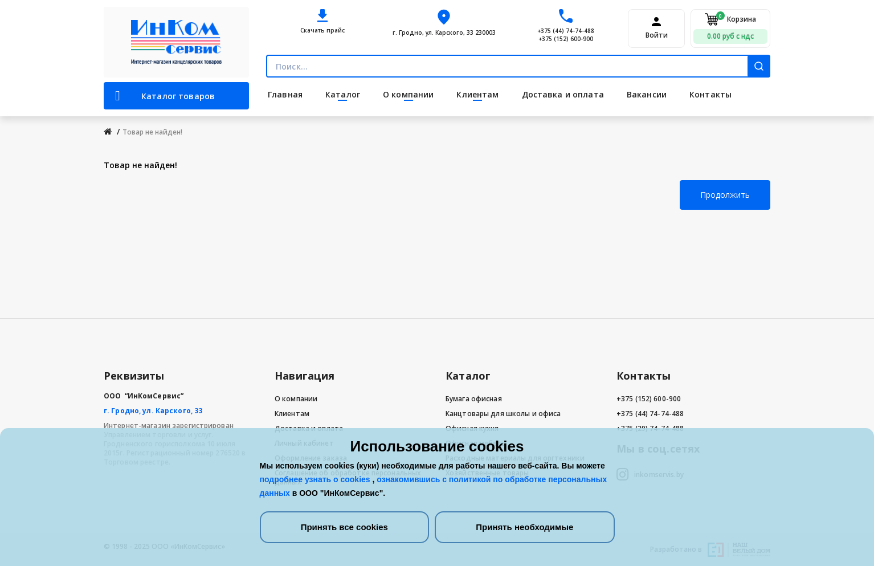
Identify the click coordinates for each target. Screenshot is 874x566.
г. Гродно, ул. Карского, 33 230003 (444, 32)
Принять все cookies (344, 527)
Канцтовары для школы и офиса (503, 413)
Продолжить (725, 194)
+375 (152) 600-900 (565, 39)
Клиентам (292, 413)
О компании (296, 399)
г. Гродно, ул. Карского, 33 (153, 411)
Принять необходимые (524, 527)
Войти (657, 35)
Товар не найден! (152, 132)
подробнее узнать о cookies (316, 479)
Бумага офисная (474, 399)
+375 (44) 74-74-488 (565, 31)
